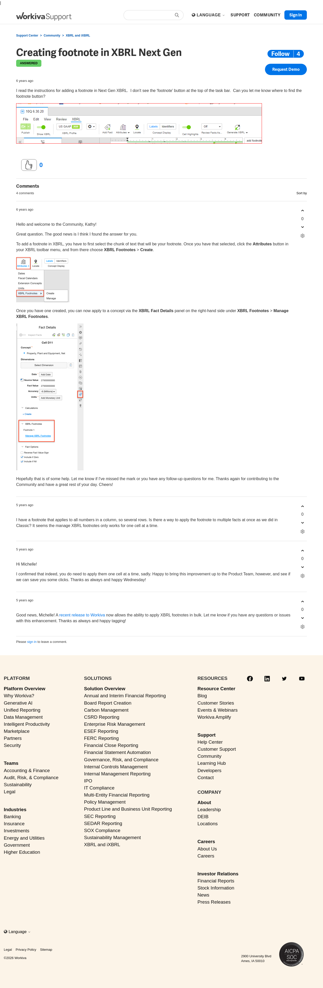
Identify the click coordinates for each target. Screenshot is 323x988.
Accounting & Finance (27, 770)
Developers (209, 770)
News (203, 895)
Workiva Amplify (214, 717)
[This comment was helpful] (302, 210)
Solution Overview (104, 688)
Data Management (23, 717)
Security (12, 745)
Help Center (210, 742)
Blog (202, 695)
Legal (9, 791)
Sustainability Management (112, 837)
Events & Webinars (217, 710)
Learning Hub (211, 763)
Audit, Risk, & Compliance (31, 777)
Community (52, 35)
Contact (205, 777)
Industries (15, 809)
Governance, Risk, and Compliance (121, 759)
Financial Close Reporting (111, 745)
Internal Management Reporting (117, 773)
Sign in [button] (295, 15)
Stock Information (215, 888)
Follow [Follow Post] (280, 54)
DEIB (202, 816)
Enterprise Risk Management (114, 724)
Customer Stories (215, 703)
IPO (88, 780)
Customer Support (216, 749)
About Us (207, 848)
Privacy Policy (26, 949)
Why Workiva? (19, 695)
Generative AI (18, 703)
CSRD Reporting (101, 717)
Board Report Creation (107, 703)
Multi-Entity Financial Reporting (116, 795)
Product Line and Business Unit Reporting (128, 809)
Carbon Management (106, 710)
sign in (32, 642)
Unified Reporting (22, 710)
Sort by (302, 193)
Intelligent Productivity (27, 724)
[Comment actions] (302, 236)
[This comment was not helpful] (302, 227)
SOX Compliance (102, 830)
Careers (206, 841)
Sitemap (46, 949)
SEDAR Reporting (103, 823)
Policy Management (105, 802)
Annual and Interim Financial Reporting (125, 695)
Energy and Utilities (24, 838)
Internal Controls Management (116, 766)
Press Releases (213, 902)
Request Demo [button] (286, 69)
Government (17, 845)
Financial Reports (215, 880)
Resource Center (216, 688)
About (204, 802)
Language (211, 15)
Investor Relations (217, 873)
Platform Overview (24, 688)
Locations (207, 823)
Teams (11, 763)
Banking (12, 816)
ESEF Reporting (101, 731)
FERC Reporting (101, 738)
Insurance (14, 823)
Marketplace (17, 731)
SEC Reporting (100, 816)
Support (206, 735)
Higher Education (22, 852)
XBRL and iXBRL (78, 35)
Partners (13, 738)
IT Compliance (99, 788)
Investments (16, 830)
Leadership (209, 809)
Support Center (27, 35)
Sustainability (18, 784)
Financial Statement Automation (117, 752)
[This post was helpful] (29, 165)
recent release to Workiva (82, 615)
